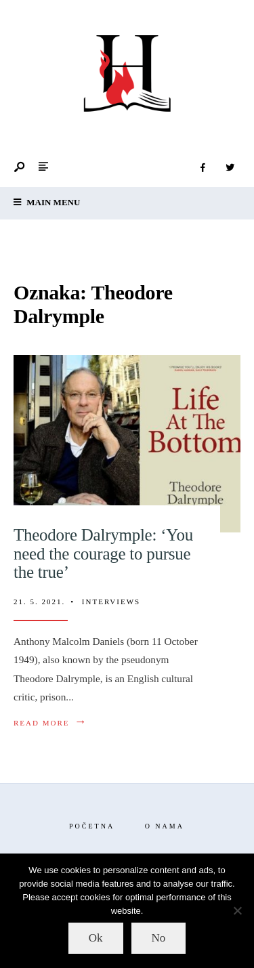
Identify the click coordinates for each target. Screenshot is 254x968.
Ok (96, 937)
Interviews (111, 601)
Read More (50, 722)
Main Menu (47, 202)
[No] (237, 910)
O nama (164, 826)
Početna (91, 826)
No (159, 937)
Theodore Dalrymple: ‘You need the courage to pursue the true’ (103, 553)
